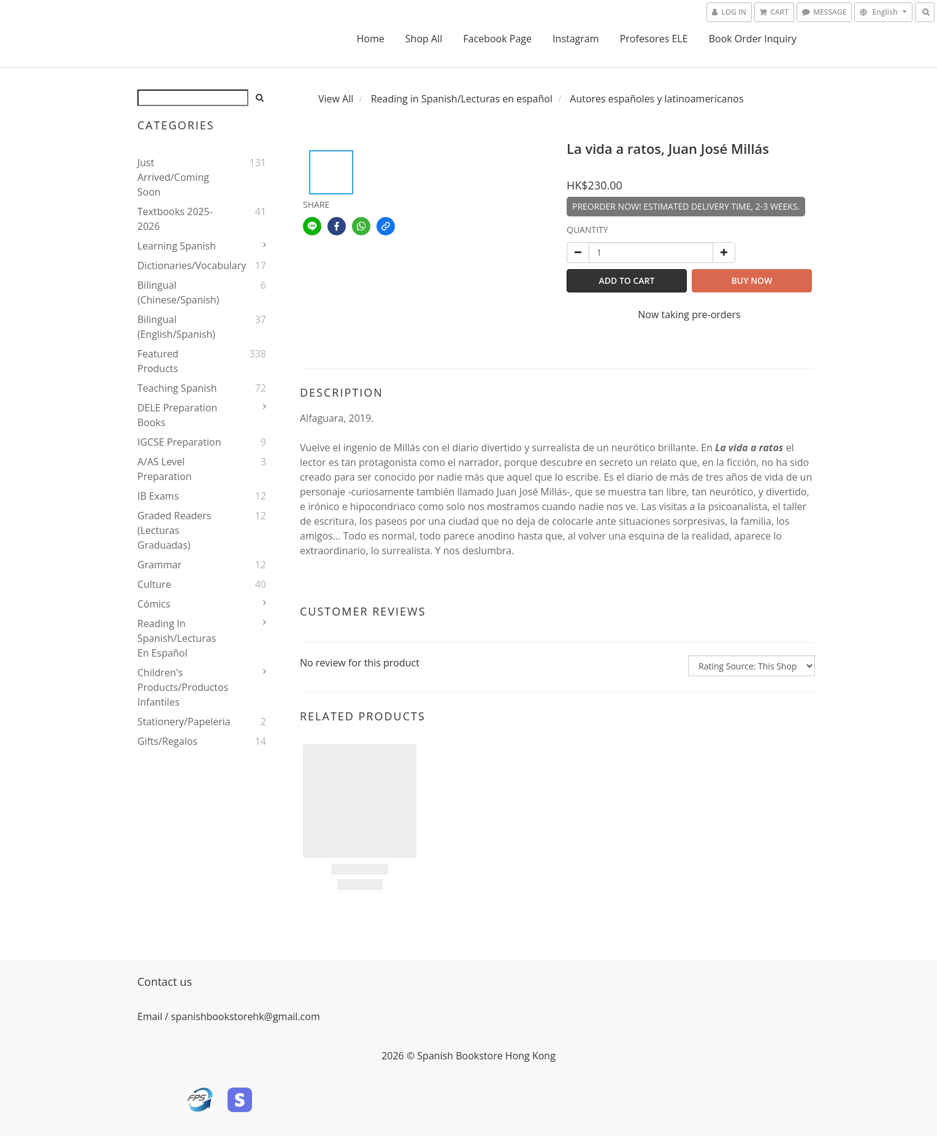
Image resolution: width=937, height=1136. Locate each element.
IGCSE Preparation (179, 442)
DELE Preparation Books (177, 415)
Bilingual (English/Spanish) (176, 327)
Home (370, 38)
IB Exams (158, 496)
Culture (154, 584)
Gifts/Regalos (167, 741)
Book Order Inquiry (753, 38)
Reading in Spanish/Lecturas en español (176, 638)
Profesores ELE (654, 38)
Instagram (576, 38)
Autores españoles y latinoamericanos (656, 98)
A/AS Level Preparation (164, 469)
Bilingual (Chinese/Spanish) (178, 292)
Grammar (159, 564)
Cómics (153, 604)
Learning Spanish (176, 246)
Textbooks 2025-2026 (175, 219)
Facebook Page (497, 38)
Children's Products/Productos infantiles (179, 687)
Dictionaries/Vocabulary (179, 265)
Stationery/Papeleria (179, 721)
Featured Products (157, 361)
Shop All (423, 38)
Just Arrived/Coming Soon (173, 177)
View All (335, 98)
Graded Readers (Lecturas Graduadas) (174, 530)
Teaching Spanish (177, 388)
